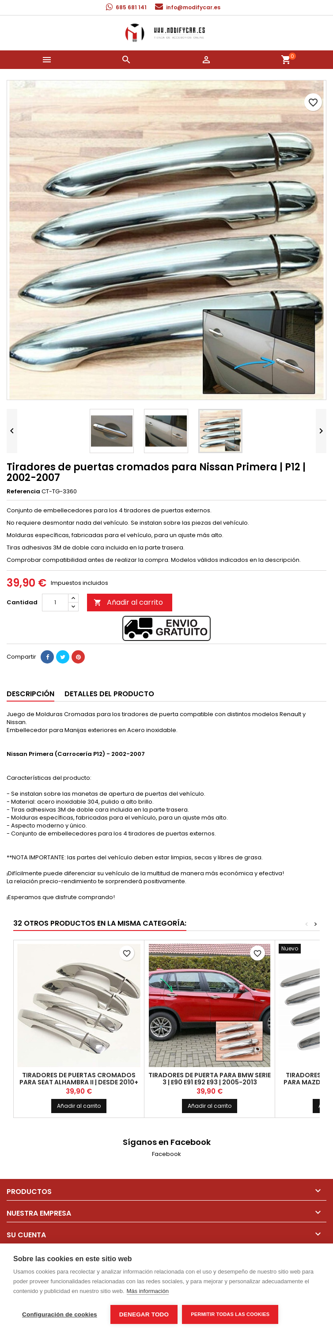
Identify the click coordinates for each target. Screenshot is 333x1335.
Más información (148, 1291)
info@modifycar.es (193, 7)
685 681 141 (131, 7)
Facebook (166, 1154)
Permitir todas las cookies (230, 1314)
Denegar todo (144, 1314)
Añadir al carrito (128, 602)
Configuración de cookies (59, 1314)
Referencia (23, 492)
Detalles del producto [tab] (109, 694)
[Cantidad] (55, 602)
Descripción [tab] (30, 694)
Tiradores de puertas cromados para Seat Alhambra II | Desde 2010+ (78, 1079)
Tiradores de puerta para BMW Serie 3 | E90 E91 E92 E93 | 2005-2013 (209, 1079)
